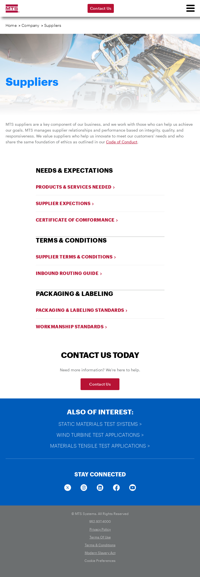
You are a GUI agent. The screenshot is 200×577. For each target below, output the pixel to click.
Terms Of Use (100, 537)
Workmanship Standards (71, 326)
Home (11, 25)
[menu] (190, 8)
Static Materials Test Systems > (100, 424)
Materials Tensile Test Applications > (100, 446)
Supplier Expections (65, 203)
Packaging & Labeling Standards (82, 310)
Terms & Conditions (100, 545)
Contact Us (101, 8)
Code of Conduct (121, 141)
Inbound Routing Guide (69, 273)
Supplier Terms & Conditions (76, 256)
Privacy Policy (100, 529)
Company (30, 25)
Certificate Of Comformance (77, 219)
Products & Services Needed (75, 186)
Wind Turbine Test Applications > (100, 435)
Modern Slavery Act (100, 553)
